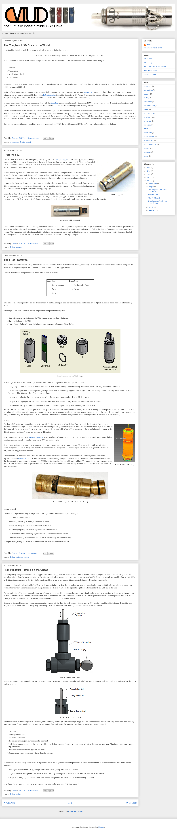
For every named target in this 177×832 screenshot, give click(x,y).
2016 (149, 171)
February (152, 210)
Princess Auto (23, 458)
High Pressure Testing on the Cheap (26, 569)
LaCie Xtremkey (49, 95)
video (146, 156)
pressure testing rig (36, 437)
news (146, 109)
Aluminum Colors (150, 70)
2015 (149, 174)
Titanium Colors (150, 74)
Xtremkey (54, 103)
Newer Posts (9, 803)
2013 (149, 181)
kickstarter (148, 102)
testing (28, 142)
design (22, 142)
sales (146, 129)
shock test (148, 133)
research (147, 125)
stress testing (149, 140)
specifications (149, 137)
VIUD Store (148, 59)
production (148, 117)
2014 (149, 177)
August (151, 187)
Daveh (149, 45)
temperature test (150, 144)
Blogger (101, 827)
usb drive (147, 152)
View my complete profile (153, 48)
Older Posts (131, 803)
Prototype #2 (11, 154)
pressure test (149, 113)
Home (70, 803)
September (153, 183)
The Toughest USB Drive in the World (27, 45)
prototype (19, 247)
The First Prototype (16, 259)
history (146, 98)
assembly (147, 86)
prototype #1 (88, 92)
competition (14, 142)
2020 (149, 168)
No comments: (33, 138)
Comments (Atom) (75, 812)
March (151, 207)
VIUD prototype (60, 159)
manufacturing (149, 105)
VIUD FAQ (148, 63)
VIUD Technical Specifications (155, 66)
